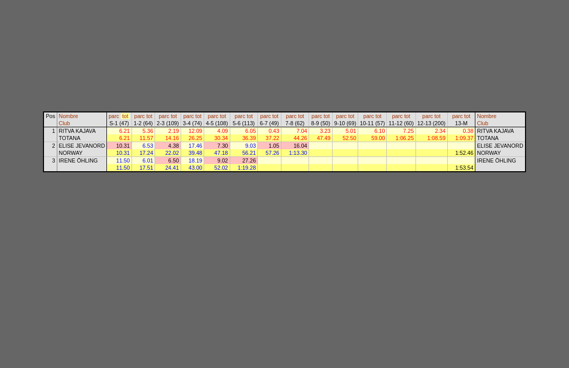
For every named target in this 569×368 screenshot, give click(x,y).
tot (125, 116)
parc (113, 116)
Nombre (68, 116)
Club (64, 123)
